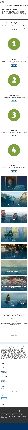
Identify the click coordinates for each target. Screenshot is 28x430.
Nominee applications (4, 381)
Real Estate (2, 416)
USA (6, 418)
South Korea (13, 416)
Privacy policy (2, 427)
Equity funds (2, 365)
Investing (21, 412)
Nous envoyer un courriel (4, 398)
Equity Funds (9, 412)
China (21, 411)
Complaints (10, 427)
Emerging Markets (3, 412)
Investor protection (3, 383)
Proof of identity (3, 380)
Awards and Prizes (16, 411)
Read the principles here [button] (14, 339)
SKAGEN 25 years (3, 374)
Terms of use (6, 427)
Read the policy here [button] (14, 318)
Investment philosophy (4, 372)
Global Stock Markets (15, 412)
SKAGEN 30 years (8, 416)
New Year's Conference (4, 373)
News (1, 370)
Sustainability (24, 416)
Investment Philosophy (4, 414)
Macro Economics (14, 414)
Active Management (3, 411)
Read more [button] (14, 65)
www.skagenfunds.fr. (4, 357)
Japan (9, 414)
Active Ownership (10, 411)
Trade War (2, 418)
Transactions (2, 378)
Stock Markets (18, 416)
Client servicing (3, 382)
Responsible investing (4, 371)
